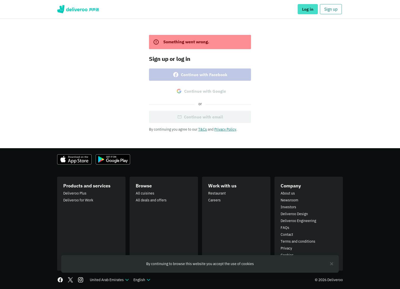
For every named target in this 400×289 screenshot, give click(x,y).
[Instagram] (81, 280)
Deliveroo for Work (78, 200)
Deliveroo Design (294, 214)
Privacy (286, 248)
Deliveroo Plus (74, 193)
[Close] (332, 264)
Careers (214, 200)
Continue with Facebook (200, 75)
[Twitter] (70, 280)
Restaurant (217, 193)
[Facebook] (60, 280)
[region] (200, 264)
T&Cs (202, 129)
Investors (288, 207)
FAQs (285, 227)
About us (288, 193)
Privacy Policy (225, 129)
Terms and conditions (298, 241)
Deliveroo (78, 9)
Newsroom (289, 200)
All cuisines (145, 193)
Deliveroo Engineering (298, 220)
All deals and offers (151, 200)
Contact (287, 234)
